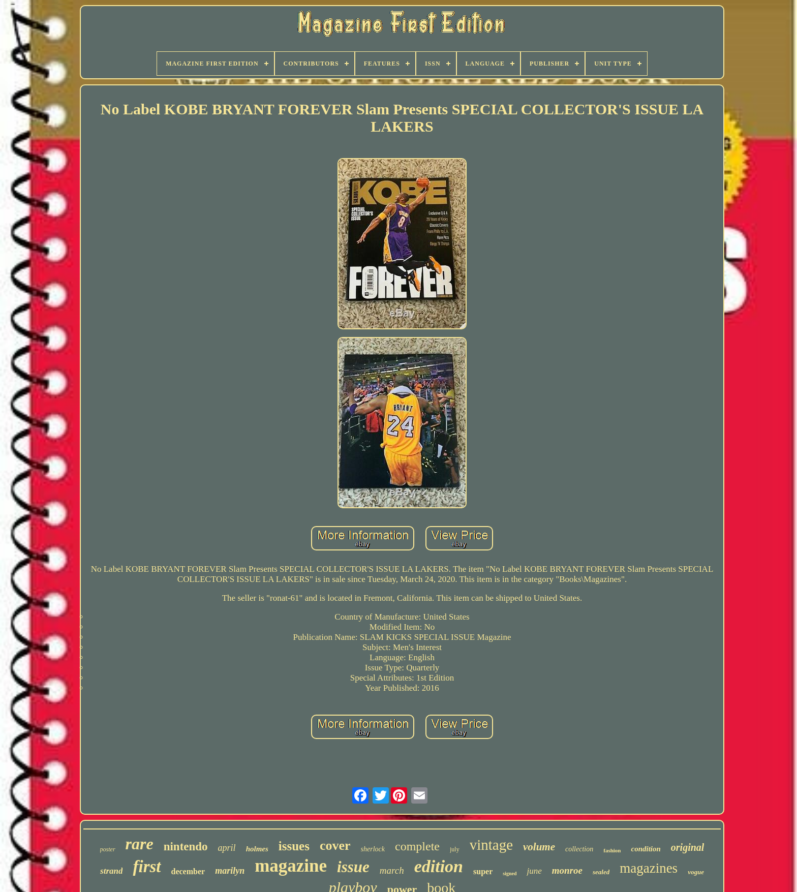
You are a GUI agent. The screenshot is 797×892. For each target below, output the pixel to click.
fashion (612, 850)
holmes (257, 849)
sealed (601, 872)
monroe (567, 870)
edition (438, 866)
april (227, 848)
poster (107, 849)
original (687, 847)
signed (509, 873)
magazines (649, 868)
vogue (696, 872)
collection (579, 849)
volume (539, 847)
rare (140, 844)
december (188, 871)
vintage (491, 845)
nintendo (186, 846)
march (392, 870)
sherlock (373, 849)
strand (111, 871)
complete (417, 846)
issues (294, 846)
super (483, 871)
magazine (291, 866)
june (534, 871)
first (147, 866)
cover (335, 845)
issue (353, 867)
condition (645, 849)
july (454, 849)
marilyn (229, 871)
